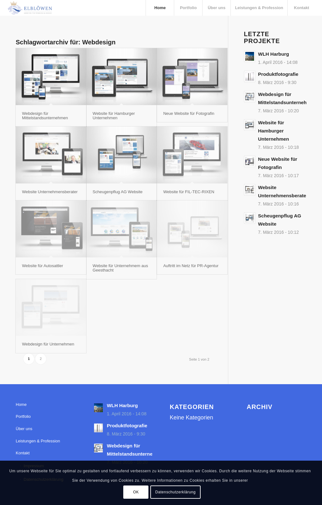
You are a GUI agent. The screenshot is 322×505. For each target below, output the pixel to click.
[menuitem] (160, 8)
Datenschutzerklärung (175, 492)
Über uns (24, 428)
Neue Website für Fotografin (188, 113)
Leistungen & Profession (38, 441)
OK (136, 492)
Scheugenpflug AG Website (118, 191)
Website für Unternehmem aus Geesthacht (120, 267)
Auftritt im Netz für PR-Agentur (191, 265)
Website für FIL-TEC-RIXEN (188, 191)
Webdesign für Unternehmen (48, 344)
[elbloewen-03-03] (29, 8)
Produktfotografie (278, 74)
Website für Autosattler (42, 265)
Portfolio (23, 416)
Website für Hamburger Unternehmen (114, 115)
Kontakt (23, 453)
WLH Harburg (273, 54)
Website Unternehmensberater (50, 191)
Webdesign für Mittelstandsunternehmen (45, 115)
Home (21, 404)
